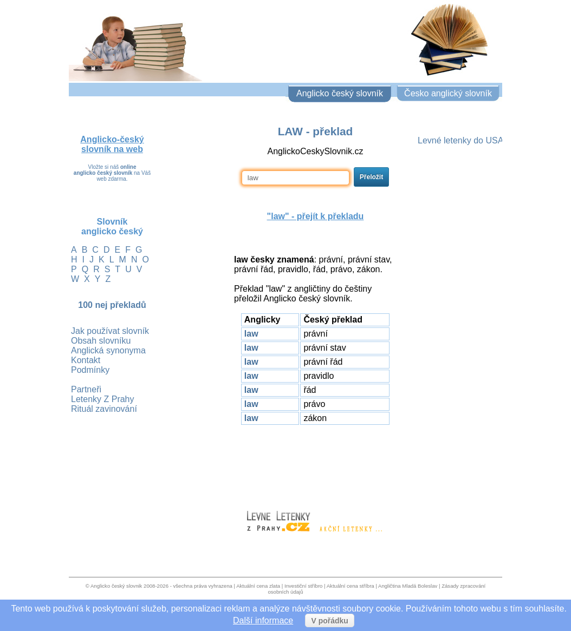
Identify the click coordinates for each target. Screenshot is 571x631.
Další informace (263, 620)
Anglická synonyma (108, 350)
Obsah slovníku (101, 340)
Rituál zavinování (104, 408)
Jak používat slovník (110, 331)
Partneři (86, 389)
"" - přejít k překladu (315, 216)
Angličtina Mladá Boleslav (407, 586)
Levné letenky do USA (460, 140)
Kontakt (85, 360)
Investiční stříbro (303, 586)
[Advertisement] (315, 463)
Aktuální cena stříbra (350, 586)
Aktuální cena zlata (258, 586)
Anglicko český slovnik (116, 586)
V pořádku (329, 620)
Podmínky (90, 369)
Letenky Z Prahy (102, 399)
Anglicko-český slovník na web (112, 144)
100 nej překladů (112, 305)
